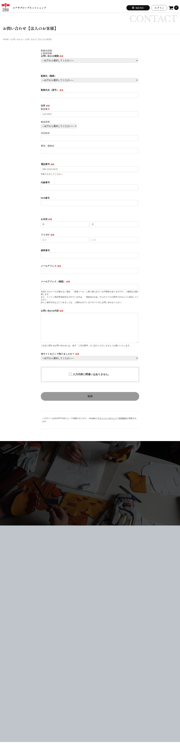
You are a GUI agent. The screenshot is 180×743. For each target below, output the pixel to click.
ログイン (159, 8)
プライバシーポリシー (107, 418)
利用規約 (123, 418)
